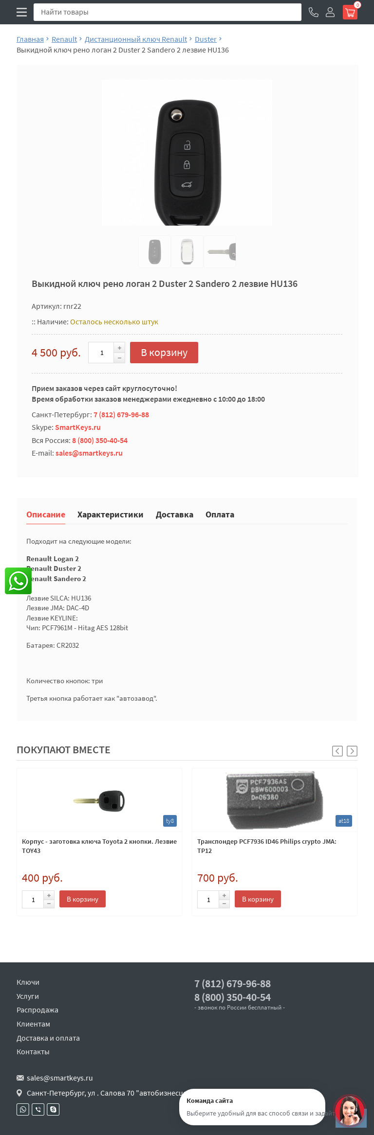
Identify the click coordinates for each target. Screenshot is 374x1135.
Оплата (220, 514)
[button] (352, 751)
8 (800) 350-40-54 (100, 440)
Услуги (28, 996)
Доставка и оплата (48, 1038)
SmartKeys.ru (78, 427)
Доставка (174, 514)
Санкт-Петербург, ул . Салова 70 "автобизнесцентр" (115, 1093)
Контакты (33, 1051)
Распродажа (37, 1009)
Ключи (28, 982)
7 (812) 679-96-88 (121, 414)
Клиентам (33, 1024)
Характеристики (110, 514)
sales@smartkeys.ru (89, 453)
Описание (45, 514)
